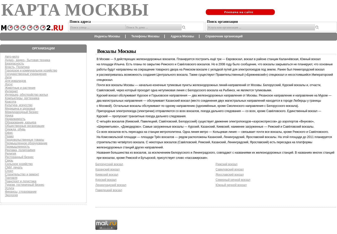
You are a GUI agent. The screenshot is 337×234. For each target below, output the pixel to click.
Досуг (9, 84)
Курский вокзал (105, 180)
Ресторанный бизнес (19, 157)
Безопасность (14, 63)
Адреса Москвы (182, 36)
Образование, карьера (20, 122)
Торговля (11, 178)
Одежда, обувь (15, 129)
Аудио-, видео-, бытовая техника (27, 60)
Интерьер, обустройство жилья (26, 94)
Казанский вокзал (107, 169)
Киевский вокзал (106, 174)
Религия (10, 153)
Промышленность (17, 146)
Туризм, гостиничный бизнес (24, 185)
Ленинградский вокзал (110, 185)
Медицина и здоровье (20, 108)
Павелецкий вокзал (108, 190)
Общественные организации (24, 126)
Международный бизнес (21, 112)
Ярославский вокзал (230, 174)
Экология (11, 195)
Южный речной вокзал (231, 185)
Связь (9, 160)
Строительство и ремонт (22, 174)
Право (9, 136)
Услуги (9, 188)
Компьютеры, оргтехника (22, 98)
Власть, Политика (17, 67)
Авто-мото (12, 56)
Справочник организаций (224, 36)
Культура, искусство (18, 105)
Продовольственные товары (24, 139)
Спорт (9, 171)
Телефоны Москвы (145, 36)
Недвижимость (15, 119)
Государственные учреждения (26, 74)
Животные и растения (20, 88)
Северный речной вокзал (233, 180)
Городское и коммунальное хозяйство (31, 70)
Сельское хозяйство (19, 164)
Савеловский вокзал (230, 169)
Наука (9, 115)
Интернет (11, 91)
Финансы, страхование (20, 191)
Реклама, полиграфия (20, 150)
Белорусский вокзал (109, 164)
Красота (10, 101)
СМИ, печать (14, 167)
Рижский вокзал (226, 164)
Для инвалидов (15, 81)
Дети (8, 77)
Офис (9, 133)
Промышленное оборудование (26, 143)
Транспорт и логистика (20, 181)
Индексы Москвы (107, 36)
